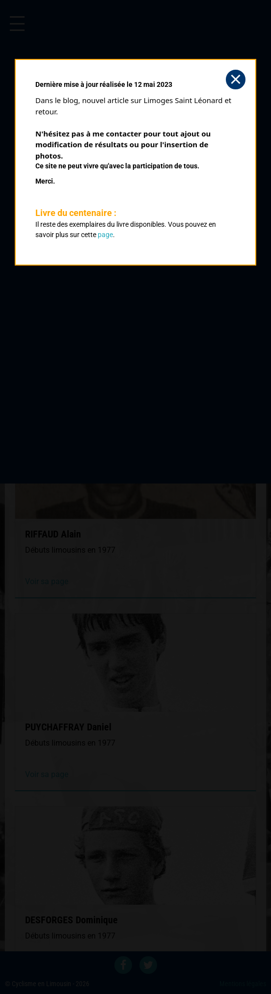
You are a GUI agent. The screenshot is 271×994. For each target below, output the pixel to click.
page (105, 235)
